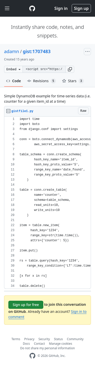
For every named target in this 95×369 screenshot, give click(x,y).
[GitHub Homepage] (32, 356)
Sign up (81, 8)
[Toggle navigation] (7, 8)
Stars (73, 80)
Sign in (61, 8)
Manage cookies (60, 343)
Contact (39, 343)
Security (44, 339)
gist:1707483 (37, 51)
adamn (11, 51)
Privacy (29, 339)
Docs (26, 343)
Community (75, 339)
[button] (70, 69)
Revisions (41, 80)
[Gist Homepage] (32, 8)
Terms (15, 339)
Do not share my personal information (47, 348)
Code (13, 80)
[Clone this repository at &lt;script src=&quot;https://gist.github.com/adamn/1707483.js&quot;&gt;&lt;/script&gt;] (44, 69)
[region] (47, 203)
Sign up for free (26, 304)
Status (58, 339)
